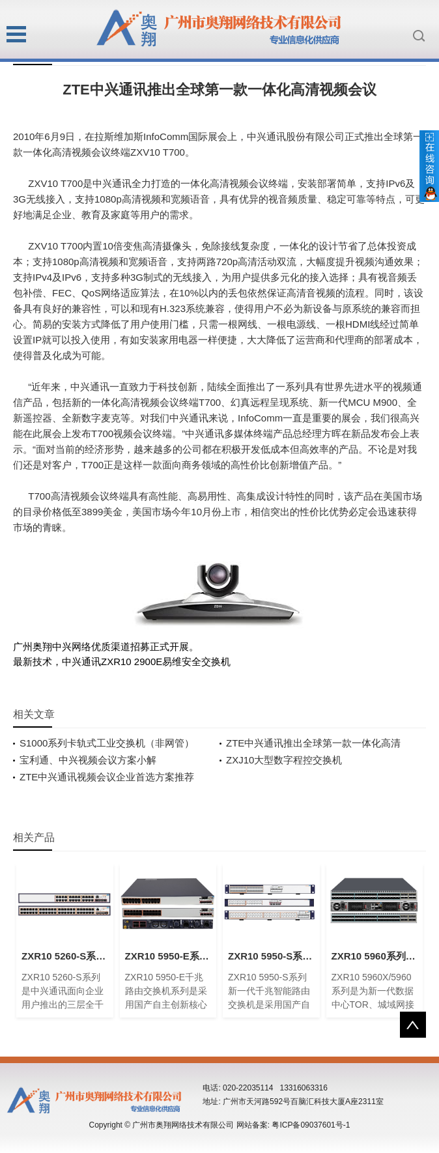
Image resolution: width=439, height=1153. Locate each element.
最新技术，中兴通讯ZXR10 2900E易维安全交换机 (122, 661)
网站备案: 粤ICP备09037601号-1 (293, 1125)
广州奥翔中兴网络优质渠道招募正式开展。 (106, 646)
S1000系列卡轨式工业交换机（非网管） (107, 742)
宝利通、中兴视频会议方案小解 (88, 759)
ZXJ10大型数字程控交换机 (284, 759)
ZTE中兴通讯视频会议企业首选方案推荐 (107, 776)
